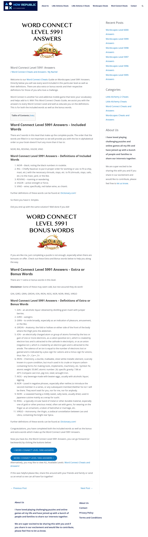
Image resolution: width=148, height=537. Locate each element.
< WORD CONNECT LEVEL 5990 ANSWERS (34, 450)
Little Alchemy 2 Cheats (81, 6)
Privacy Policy (86, 512)
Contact (134, 6)
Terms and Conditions (90, 517)
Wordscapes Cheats (100, 6)
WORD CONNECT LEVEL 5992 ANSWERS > (34, 457)
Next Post (87, 488)
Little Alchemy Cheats (60, 6)
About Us (45, 6)
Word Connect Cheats (119, 6)
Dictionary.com (68, 192)
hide (32, 115)
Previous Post (19, 488)
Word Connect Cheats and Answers (29, 71)
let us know (122, 183)
